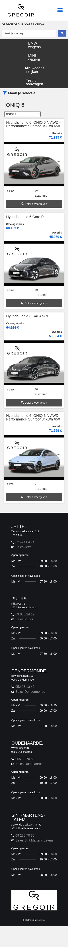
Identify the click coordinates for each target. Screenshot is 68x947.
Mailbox (41, 920)
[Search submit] (62, 33)
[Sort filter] (22, 114)
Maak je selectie (21, 93)
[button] (60, 10)
